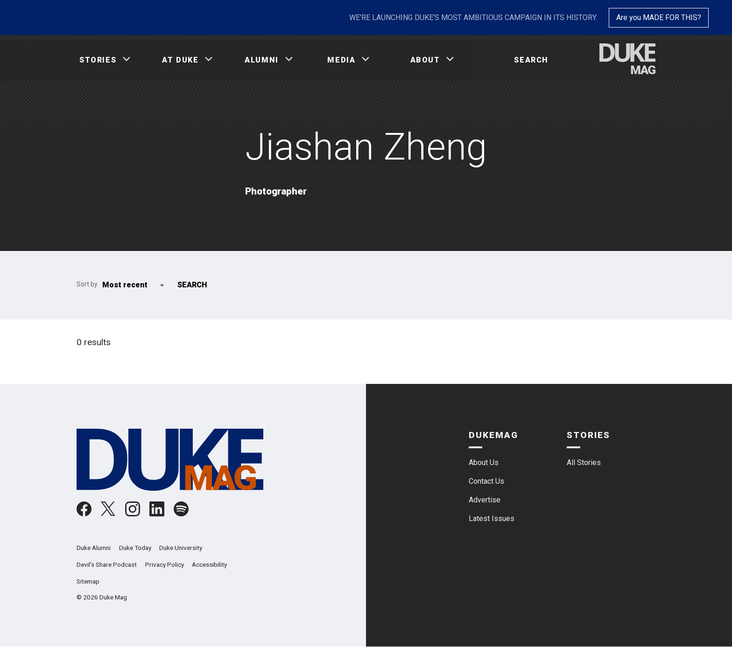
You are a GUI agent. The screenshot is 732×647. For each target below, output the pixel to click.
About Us (484, 462)
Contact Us (486, 481)
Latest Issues (491, 518)
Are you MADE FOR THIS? (658, 17)
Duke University (180, 547)
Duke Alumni (94, 547)
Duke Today (135, 547)
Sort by (87, 284)
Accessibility (209, 564)
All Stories (584, 462)
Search (531, 60)
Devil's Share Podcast (107, 564)
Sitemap (88, 581)
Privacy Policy (164, 564)
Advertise (484, 499)
